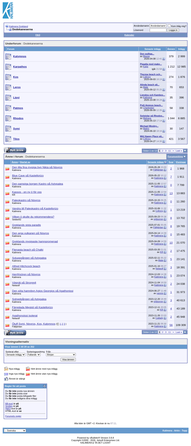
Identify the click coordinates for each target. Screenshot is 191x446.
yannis (160, 293)
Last (179, 150)
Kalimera (147, 97)
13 (171, 193)
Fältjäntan (158, 169)
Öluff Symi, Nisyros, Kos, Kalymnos (33, 323)
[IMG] (8, 408)
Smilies (9, 406)
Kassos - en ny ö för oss (27, 192)
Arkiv (177, 430)
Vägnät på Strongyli (24, 282)
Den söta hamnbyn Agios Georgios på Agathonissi (42, 290)
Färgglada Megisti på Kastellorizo (32, 307)
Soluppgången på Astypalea (29, 257)
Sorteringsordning (36, 351)
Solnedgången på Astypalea (29, 299)
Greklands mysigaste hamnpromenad (35, 241)
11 (169, 150)
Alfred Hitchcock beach (26, 266)
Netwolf (159, 268)
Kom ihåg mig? (177, 26)
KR (13, 195)
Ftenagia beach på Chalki (27, 249)
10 (171, 242)
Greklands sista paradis (26, 225)
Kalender (129, 35)
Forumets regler (13, 416)
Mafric (146, 128)
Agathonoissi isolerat (25, 315)
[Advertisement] (113, 10)
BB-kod (9, 403)
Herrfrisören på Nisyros (26, 274)
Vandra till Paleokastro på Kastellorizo (35, 208)
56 (171, 325)
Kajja (145, 66)
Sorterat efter (12, 351)
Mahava (147, 118)
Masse (146, 56)
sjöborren (158, 219)
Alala (145, 87)
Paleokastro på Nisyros (26, 200)
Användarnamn (141, 26)
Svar (170, 162)
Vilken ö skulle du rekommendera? (33, 216)
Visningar (181, 162)
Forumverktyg (175, 156)
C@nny (147, 77)
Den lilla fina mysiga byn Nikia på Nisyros (37, 167)
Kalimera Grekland (18, 26)
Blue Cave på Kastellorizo (28, 175)
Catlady (159, 318)
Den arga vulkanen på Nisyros (30, 233)
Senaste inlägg (156, 162)
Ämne (15, 162)
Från (48, 351)
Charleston (148, 107)
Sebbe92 (16, 219)
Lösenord (138, 30)
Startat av (25, 162)
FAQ (38, 35)
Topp (184, 430)
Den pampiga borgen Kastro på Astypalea (37, 183)
